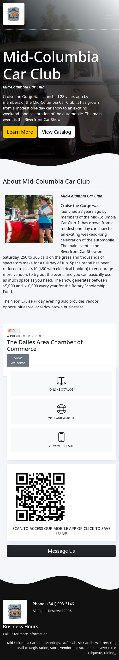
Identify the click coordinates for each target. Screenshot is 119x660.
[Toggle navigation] (109, 14)
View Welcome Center (18, 363)
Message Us (61, 551)
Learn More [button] (20, 132)
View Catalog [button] (56, 132)
